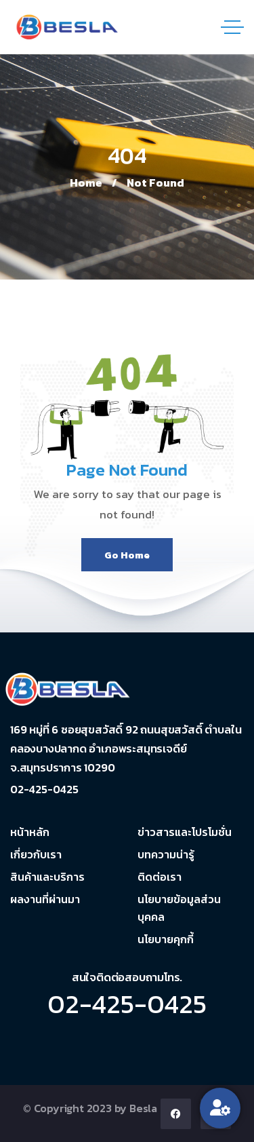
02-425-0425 (127, 1003)
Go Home (127, 555)
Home (86, 182)
